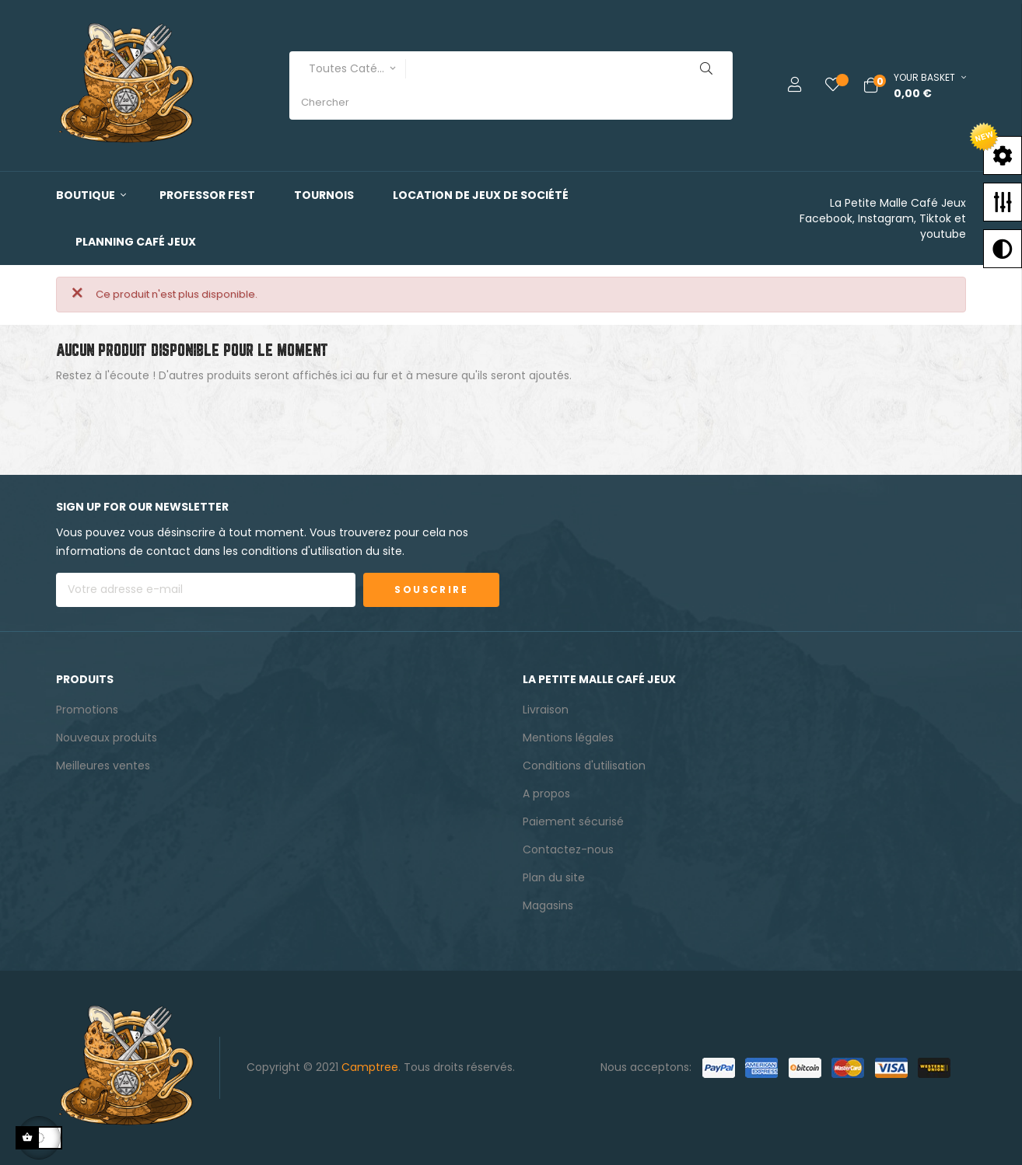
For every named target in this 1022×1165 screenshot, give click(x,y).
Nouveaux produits (106, 737)
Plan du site (554, 877)
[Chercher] (511, 414)
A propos (546, 793)
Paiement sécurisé (573, 821)
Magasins (548, 905)
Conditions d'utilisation (584, 765)
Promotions (87, 709)
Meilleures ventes (103, 765)
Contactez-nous (568, 849)
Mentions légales (568, 737)
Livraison (546, 709)
